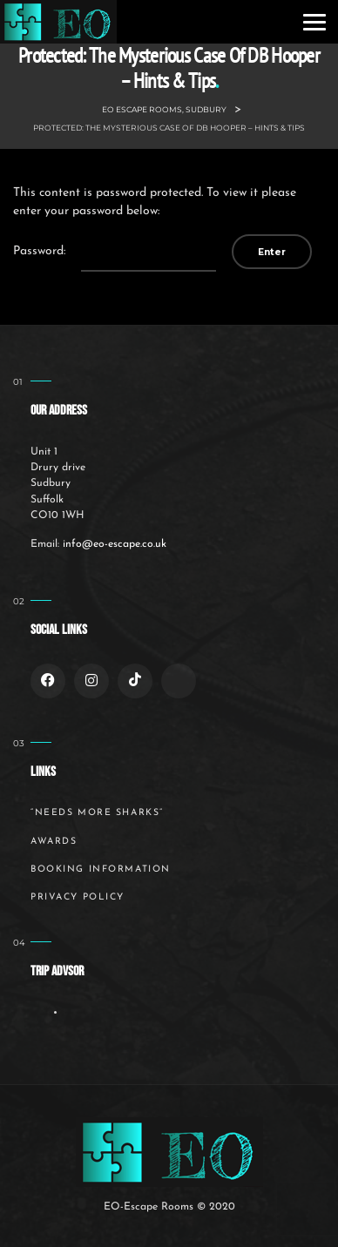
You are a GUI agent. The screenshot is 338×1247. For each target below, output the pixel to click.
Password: (114, 252)
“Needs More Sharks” (97, 813)
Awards (53, 841)
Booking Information (100, 869)
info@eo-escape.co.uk (114, 544)
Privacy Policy (77, 897)
